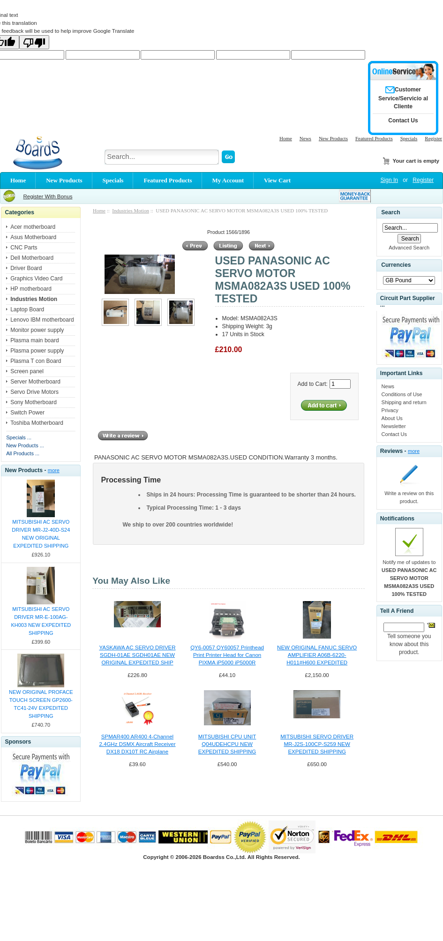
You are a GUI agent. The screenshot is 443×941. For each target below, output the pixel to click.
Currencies (396, 265)
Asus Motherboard (33, 237)
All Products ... (22, 453)
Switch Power (27, 412)
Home (285, 138)
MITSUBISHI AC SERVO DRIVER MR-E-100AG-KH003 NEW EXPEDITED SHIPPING (41, 621)
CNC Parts (23, 247)
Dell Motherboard (31, 258)
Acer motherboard (32, 227)
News (305, 138)
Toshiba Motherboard (36, 423)
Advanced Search (409, 247)
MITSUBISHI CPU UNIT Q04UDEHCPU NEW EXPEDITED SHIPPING (227, 744)
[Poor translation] (34, 42)
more (54, 470)
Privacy (390, 410)
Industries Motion (130, 210)
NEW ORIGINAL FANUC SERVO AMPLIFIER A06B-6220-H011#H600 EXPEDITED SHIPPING (317, 655)
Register (433, 138)
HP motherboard (31, 289)
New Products (333, 138)
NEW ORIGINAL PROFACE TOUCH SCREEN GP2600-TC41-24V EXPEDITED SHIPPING (41, 704)
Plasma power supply (37, 350)
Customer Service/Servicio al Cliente (403, 98)
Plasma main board (34, 340)
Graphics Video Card (36, 278)
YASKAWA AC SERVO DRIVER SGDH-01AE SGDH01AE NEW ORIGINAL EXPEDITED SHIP (137, 655)
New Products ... (25, 445)
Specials (409, 138)
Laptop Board (27, 309)
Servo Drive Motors (34, 392)
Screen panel (27, 371)
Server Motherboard (35, 381)
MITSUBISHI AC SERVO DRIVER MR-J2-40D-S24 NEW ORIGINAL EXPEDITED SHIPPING (41, 534)
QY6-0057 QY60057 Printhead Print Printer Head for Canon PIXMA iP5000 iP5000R (227, 655)
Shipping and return (404, 402)
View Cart (277, 180)
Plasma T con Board (35, 361)
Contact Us (394, 434)
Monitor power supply (37, 330)
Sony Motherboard (33, 402)
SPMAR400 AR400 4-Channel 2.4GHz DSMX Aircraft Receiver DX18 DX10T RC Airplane (137, 744)
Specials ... (18, 437)
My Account (228, 180)
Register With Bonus (47, 196)
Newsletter (394, 426)
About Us (392, 418)
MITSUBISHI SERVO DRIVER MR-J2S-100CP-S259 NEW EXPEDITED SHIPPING (316, 744)
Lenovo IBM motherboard (42, 319)
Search (390, 212)
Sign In (389, 180)
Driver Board (26, 268)
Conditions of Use (402, 394)
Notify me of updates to (409, 578)
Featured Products (374, 138)
